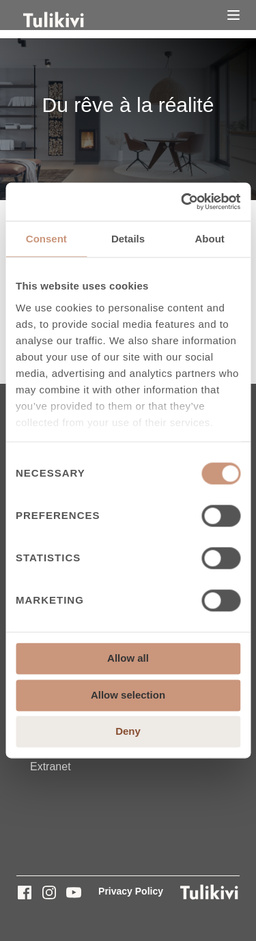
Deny (128, 732)
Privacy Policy (130, 891)
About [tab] (210, 238)
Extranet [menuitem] (50, 766)
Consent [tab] (46, 238)
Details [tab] (128, 238)
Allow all (128, 658)
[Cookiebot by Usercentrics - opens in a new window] (182, 201)
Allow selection (128, 695)
